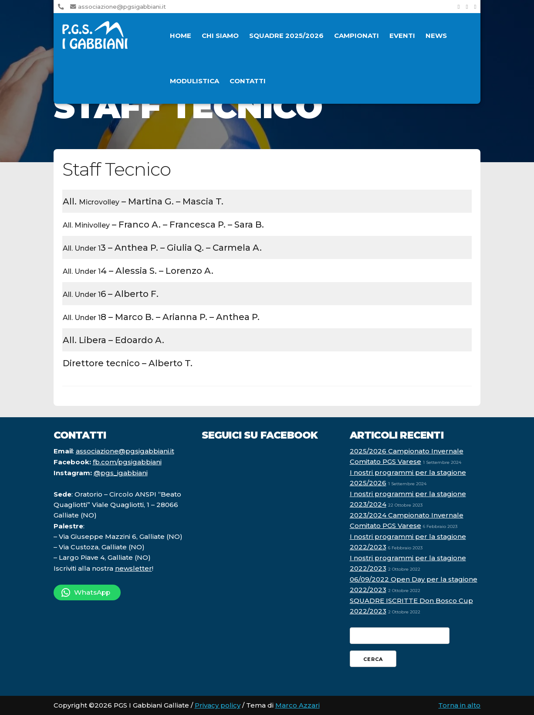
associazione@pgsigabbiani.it (118, 6)
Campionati (356, 35)
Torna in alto (459, 705)
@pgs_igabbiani (121, 473)
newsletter (133, 568)
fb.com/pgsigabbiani (127, 462)
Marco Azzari (297, 705)
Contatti (248, 81)
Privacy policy (217, 705)
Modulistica (194, 81)
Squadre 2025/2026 (286, 35)
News (436, 35)
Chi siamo (220, 35)
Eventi (402, 35)
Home (180, 35)
